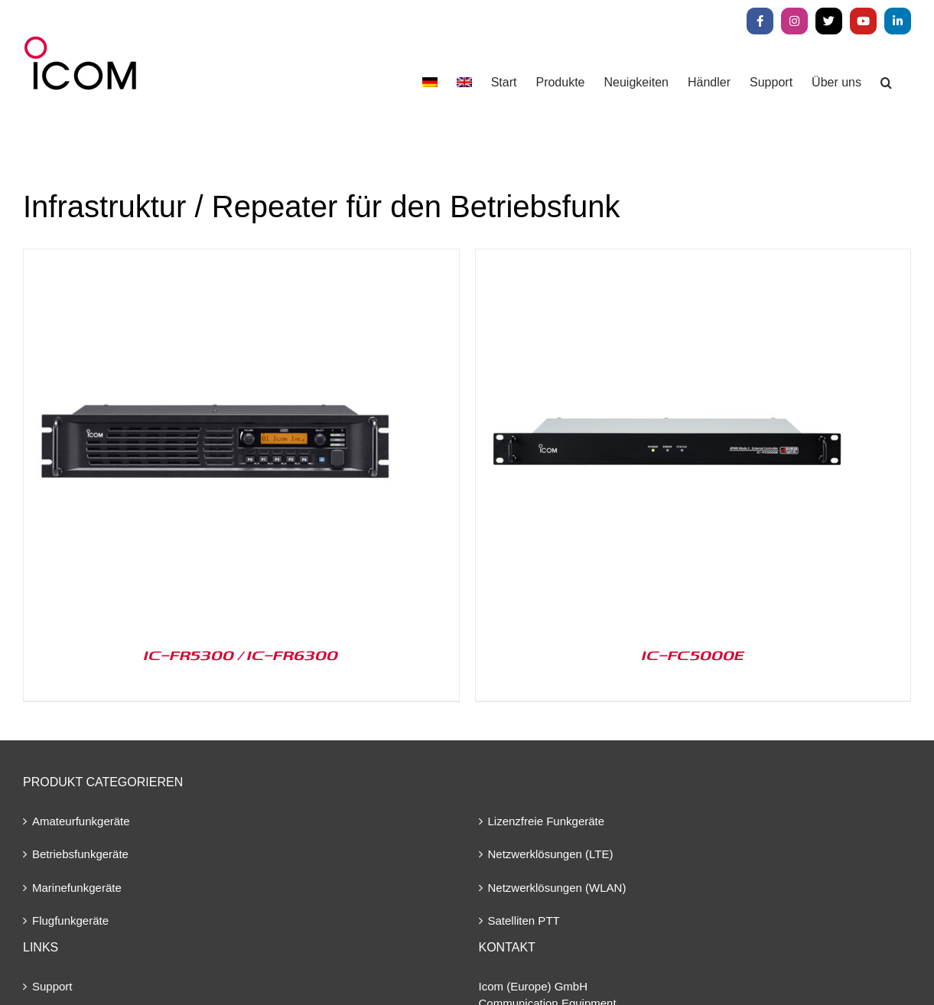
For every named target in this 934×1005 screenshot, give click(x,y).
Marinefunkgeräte (77, 887)
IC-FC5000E (693, 655)
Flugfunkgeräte (70, 920)
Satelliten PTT (524, 920)
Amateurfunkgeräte (81, 821)
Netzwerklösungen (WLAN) (557, 887)
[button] (886, 82)
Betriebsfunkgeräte (80, 853)
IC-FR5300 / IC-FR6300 (241, 655)
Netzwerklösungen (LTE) (550, 853)
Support (52, 986)
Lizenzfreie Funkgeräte (546, 821)
